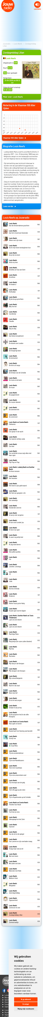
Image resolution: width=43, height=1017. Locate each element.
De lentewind (13, 357)
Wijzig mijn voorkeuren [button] (26, 1009)
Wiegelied (13, 884)
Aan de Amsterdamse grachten (19, 224)
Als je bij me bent (14, 254)
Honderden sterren (15, 507)
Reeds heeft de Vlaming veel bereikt (20, 730)
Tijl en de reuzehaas (15, 767)
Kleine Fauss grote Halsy (17, 602)
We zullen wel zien (15, 862)
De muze (13, 386)
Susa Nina (13, 745)
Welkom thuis (13, 877)
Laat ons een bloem (15, 626)
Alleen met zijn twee (15, 239)
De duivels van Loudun (16, 342)
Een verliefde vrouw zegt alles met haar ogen (20, 453)
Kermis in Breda (14, 587)
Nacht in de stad (14, 684)
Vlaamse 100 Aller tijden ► (15, 137)
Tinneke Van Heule (18, 803)
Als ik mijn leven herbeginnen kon (20, 246)
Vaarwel (13, 825)
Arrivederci (13, 283)
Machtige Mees (14, 633)
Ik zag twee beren (15, 543)
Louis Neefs (18, 44)
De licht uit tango (14, 364)
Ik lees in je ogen (14, 529)
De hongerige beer (15, 349)
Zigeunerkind (13, 899)
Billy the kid (13, 305)
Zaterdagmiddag (14, 892)
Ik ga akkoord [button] (26, 999)
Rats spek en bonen (18, 722)
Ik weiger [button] (25, 1004)
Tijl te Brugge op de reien (17, 789)
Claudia (13, 320)
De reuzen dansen (15, 401)
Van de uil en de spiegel (16, 833)
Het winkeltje (13, 499)
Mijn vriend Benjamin (15, 677)
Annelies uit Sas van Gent (17, 269)
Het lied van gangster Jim (17, 492)
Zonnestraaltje (13, 921)
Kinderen (13, 595)
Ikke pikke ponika (14, 551)
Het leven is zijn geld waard (18, 484)
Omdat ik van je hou (15, 706)
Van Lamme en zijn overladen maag (20, 840)
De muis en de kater (15, 379)
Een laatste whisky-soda (17, 438)
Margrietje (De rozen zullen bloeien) (20, 640)
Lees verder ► (10, 206)
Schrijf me (13, 737)
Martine (13, 648)
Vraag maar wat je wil (16, 848)
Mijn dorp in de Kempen (16, 662)
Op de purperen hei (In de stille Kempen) (19, 714)
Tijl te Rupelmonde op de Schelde (20, 796)
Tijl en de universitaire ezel (17, 774)
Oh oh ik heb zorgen (15, 699)
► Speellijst (6, 1000)
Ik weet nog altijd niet (16, 536)
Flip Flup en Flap (14, 461)
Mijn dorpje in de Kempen (17, 670)
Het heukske (13, 477)
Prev (3, 11)
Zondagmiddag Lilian (15, 914)
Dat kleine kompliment (16, 335)
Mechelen (13, 655)
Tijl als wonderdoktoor (16, 752)
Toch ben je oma (14, 811)
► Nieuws (6, 997)
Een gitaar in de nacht (16, 430)
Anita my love (13, 261)
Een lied (13, 445)
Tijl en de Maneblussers (16, 759)
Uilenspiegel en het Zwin (17, 818)
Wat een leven (13, 855)
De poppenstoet (14, 394)
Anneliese (13, 276)
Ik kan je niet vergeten (16, 514)
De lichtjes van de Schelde (17, 372)
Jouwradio (6, 44)
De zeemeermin (14, 408)
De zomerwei (13, 416)
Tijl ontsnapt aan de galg (17, 781)
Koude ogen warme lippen (17, 610)
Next (40, 11)
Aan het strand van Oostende (18, 232)
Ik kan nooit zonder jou (16, 521)
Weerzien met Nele (15, 870)
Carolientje (13, 313)
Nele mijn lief (13, 692)
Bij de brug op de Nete (16, 298)
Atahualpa (13, 291)
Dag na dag (13, 327)
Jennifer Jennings (15, 565)
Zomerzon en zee (14, 906)
